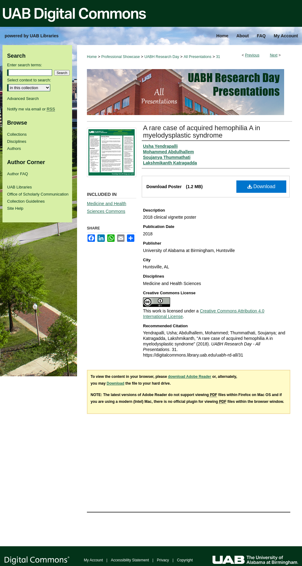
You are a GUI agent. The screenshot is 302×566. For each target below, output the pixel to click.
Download (261, 186)
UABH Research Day (161, 57)
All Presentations (197, 57)
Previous (252, 55)
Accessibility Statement (130, 560)
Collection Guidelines (26, 201)
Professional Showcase (120, 57)
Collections (17, 134)
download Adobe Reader (189, 376)
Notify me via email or (31, 109)
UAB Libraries (19, 187)
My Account (93, 560)
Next (274, 55)
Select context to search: (29, 80)
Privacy (163, 560)
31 (218, 57)
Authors (14, 148)
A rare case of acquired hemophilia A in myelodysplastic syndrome (201, 131)
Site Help (15, 208)
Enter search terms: (24, 65)
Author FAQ (17, 173)
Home (92, 57)
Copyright (185, 560)
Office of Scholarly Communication (37, 194)
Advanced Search (23, 98)
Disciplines (16, 141)
